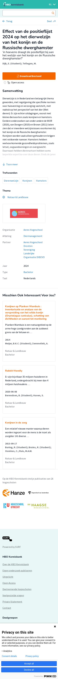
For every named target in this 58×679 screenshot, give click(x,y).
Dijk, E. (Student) (11, 63)
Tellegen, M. (29, 63)
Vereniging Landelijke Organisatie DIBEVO (34, 253)
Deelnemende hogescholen (16, 589)
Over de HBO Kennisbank (15, 564)
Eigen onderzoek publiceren (17, 570)
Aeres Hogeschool (33, 229)
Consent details (9, 656)
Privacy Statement (12, 601)
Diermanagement (33, 236)
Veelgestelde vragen (13, 595)
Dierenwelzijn (11, 180)
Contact (6, 607)
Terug (9, 21)
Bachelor (28, 272)
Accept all (29, 663)
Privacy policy (32, 656)
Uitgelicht (7, 576)
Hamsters (41, 180)
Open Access (9, 582)
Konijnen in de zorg (16, 422)
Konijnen (27, 180)
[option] (29, 500)
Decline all (29, 670)
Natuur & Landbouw (15, 350)
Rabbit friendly (13, 370)
